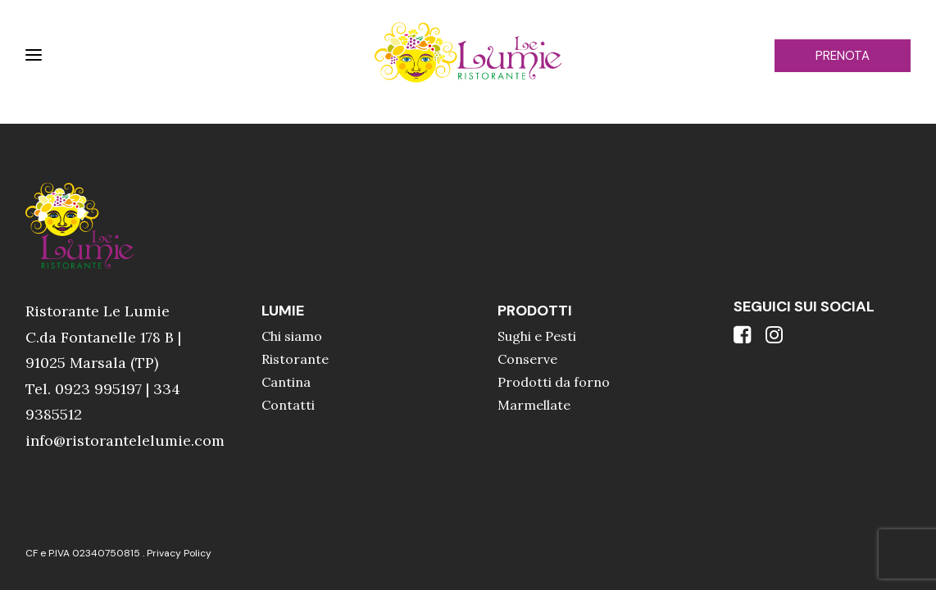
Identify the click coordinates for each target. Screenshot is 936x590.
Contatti (288, 405)
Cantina (286, 382)
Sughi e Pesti (537, 336)
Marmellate (534, 405)
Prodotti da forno (554, 382)
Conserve (527, 359)
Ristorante (295, 359)
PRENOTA (843, 56)
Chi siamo (291, 336)
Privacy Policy (179, 553)
